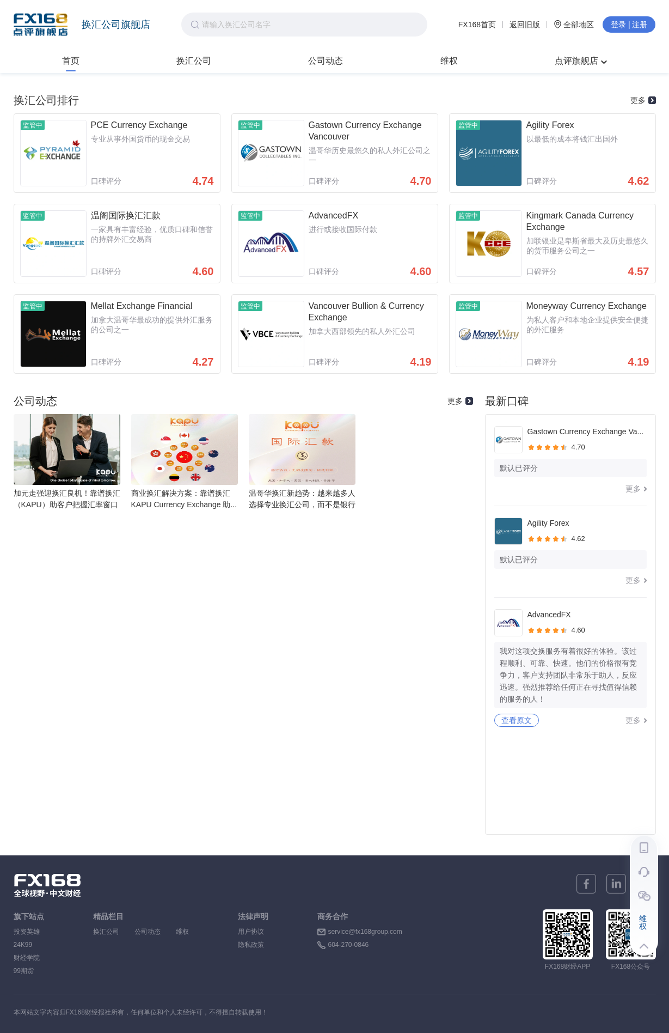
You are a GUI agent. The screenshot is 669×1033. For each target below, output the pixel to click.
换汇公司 (193, 60)
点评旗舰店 (581, 60)
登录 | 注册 (629, 24)
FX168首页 (477, 24)
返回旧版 (525, 24)
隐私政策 (251, 945)
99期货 (24, 971)
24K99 (23, 945)
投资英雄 (27, 931)
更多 (643, 100)
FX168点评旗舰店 (40, 24)
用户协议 (251, 931)
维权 (449, 60)
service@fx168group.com (365, 931)
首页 (70, 60)
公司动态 (325, 60)
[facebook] (586, 884)
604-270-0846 (348, 945)
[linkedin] (616, 884)
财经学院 (27, 958)
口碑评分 (106, 181)
